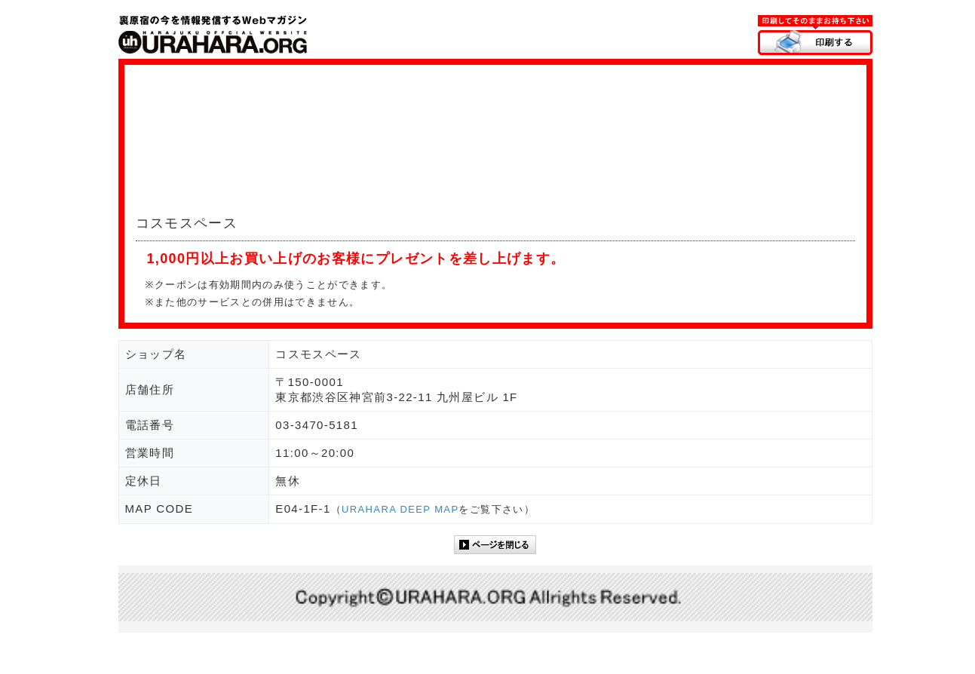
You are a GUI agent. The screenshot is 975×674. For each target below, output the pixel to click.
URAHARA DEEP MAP (400, 509)
